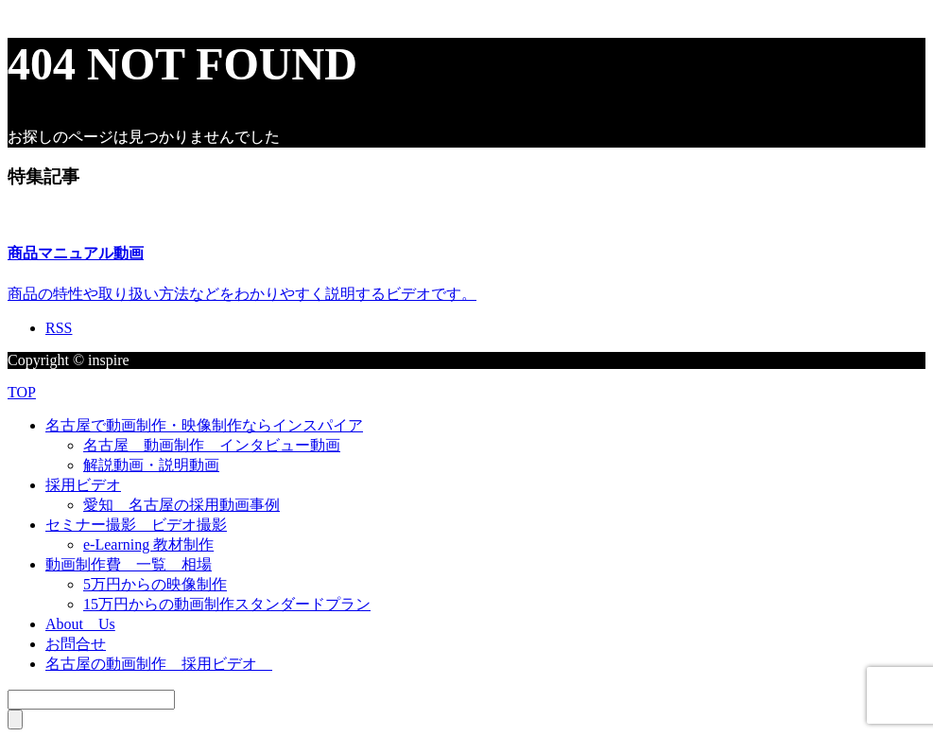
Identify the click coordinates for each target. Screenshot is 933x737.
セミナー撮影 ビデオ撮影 (136, 525)
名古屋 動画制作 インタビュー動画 (211, 445)
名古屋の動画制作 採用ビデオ (158, 664)
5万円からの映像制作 (155, 584)
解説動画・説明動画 (151, 465)
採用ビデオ (83, 485)
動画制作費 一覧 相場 (128, 564)
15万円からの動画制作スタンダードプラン (227, 604)
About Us (80, 624)
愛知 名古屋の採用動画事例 (181, 505)
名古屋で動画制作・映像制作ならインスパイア (204, 425)
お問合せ (75, 644)
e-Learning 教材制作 (148, 544)
